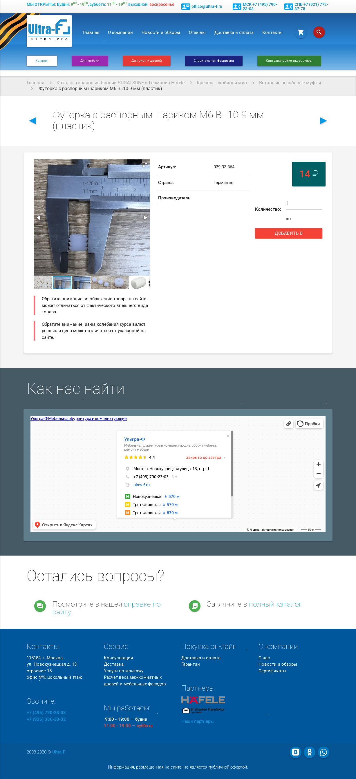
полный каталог (275, 604)
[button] (144, 164)
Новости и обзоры (161, 32)
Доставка (114, 664)
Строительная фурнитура (214, 61)
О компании (120, 32)
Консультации (118, 657)
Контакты (272, 32)
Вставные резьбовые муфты (290, 82)
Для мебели (90, 61)
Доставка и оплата (234, 32)
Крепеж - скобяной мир (222, 82)
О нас (264, 657)
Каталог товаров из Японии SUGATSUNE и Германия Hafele (121, 82)
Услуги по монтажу (123, 671)
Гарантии (190, 664)
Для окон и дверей (146, 61)
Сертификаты (272, 671)
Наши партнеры (197, 721)
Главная (91, 32)
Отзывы (197, 32)
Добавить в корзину (293, 235)
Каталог (41, 61)
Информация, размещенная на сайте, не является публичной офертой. (178, 767)
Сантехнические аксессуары (289, 61)
